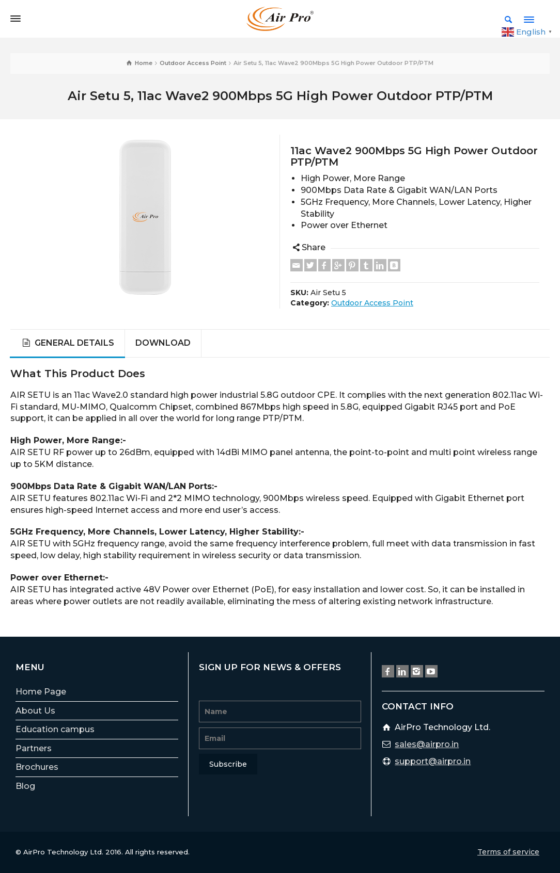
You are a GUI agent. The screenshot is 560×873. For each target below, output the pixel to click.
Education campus (55, 729)
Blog (25, 786)
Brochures (36, 767)
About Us (35, 711)
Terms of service (508, 851)
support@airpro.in (433, 761)
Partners (33, 748)
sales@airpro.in (427, 744)
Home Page (40, 692)
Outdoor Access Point (372, 303)
